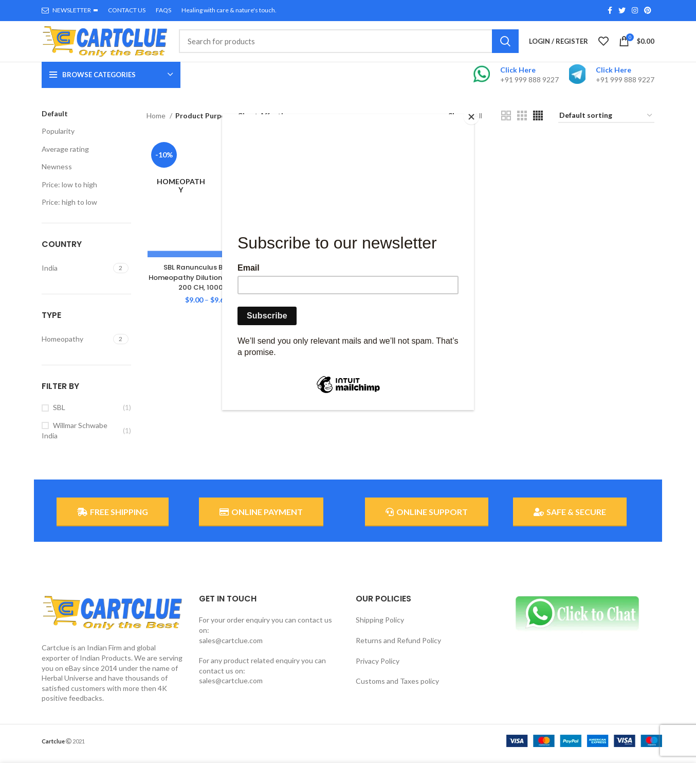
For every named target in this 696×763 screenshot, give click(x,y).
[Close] (471, 117)
